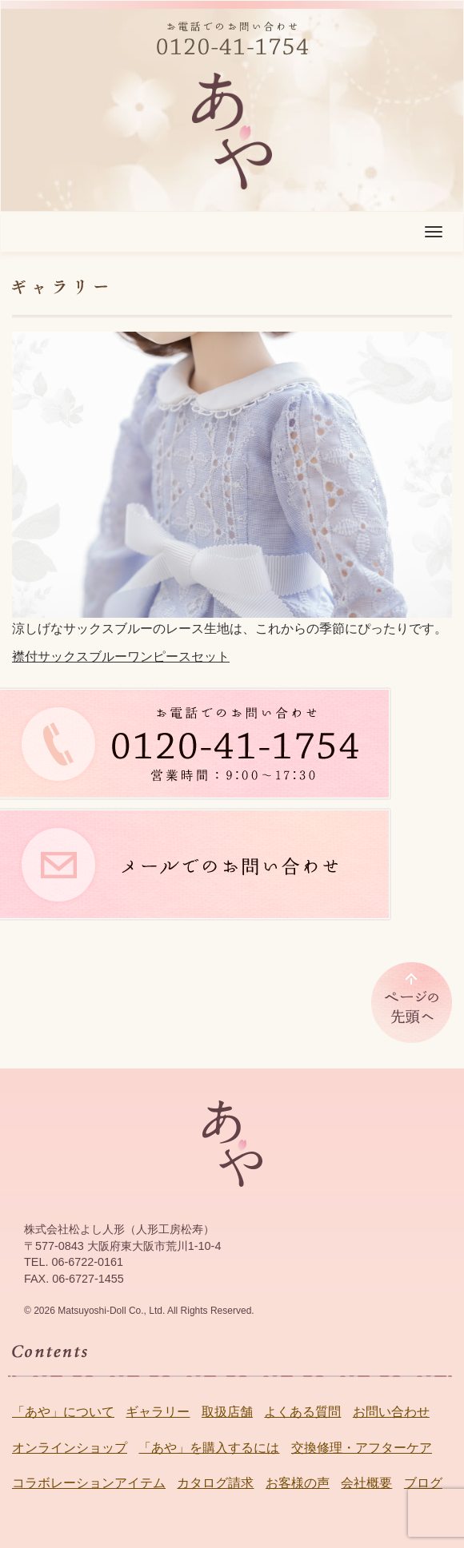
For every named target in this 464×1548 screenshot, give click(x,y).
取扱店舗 (227, 1412)
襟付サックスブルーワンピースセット (121, 656)
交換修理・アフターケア (361, 1447)
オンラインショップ (69, 1447)
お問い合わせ (391, 1412)
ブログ (423, 1483)
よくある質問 (302, 1412)
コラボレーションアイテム (89, 1483)
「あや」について (63, 1412)
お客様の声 (298, 1483)
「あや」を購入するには (208, 1447)
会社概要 (366, 1483)
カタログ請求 (215, 1483)
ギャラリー (158, 1412)
